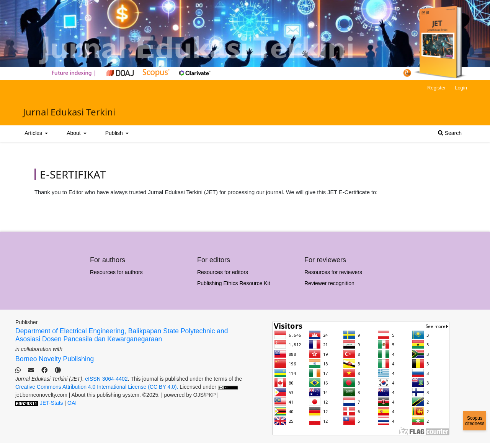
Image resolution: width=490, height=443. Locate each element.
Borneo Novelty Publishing (54, 359)
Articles (34, 133)
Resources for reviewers (333, 272)
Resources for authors (116, 272)
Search (450, 133)
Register (436, 88)
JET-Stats (51, 403)
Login (461, 88)
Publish (114, 133)
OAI (72, 403)
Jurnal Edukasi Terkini (69, 111)
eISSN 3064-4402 (106, 379)
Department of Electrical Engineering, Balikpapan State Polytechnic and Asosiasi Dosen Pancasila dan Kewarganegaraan (121, 335)
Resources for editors (222, 272)
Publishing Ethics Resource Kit (233, 283)
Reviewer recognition (329, 283)
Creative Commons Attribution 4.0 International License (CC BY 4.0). (97, 387)
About (74, 133)
